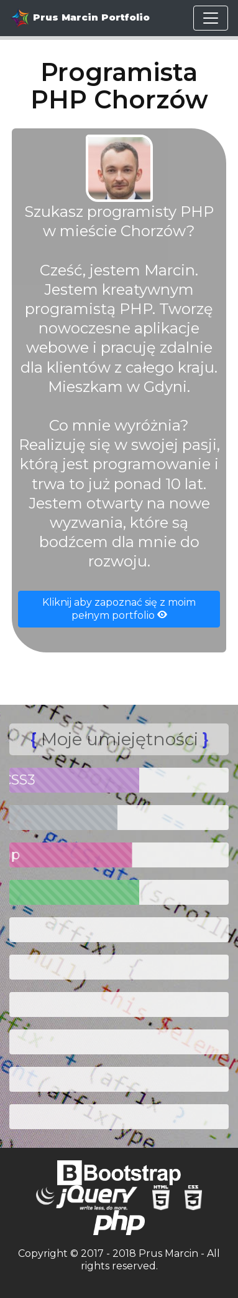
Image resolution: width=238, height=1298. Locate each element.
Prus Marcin (168, 1253)
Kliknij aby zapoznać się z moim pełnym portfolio (119, 608)
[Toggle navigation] (210, 18)
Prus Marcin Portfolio (80, 18)
